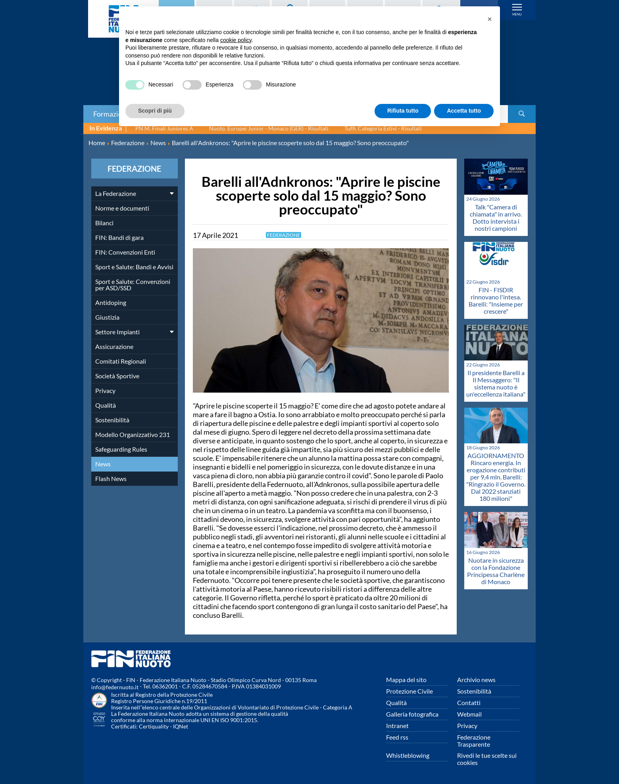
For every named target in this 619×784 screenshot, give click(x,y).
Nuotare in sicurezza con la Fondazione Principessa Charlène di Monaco (496, 570)
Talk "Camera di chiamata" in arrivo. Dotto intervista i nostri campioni (496, 217)
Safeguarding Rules (121, 449)
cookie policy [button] (236, 40)
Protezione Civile (409, 691)
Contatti (469, 702)
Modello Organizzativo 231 (132, 434)
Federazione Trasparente (473, 740)
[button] (489, 19)
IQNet (180, 726)
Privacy (105, 390)
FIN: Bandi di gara (119, 237)
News (103, 464)
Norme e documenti (122, 208)
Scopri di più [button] (155, 110)
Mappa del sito (406, 679)
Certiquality (154, 726)
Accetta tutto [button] (464, 110)
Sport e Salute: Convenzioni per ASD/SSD (132, 284)
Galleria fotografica (412, 714)
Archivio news (476, 679)
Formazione (111, 113)
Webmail (469, 714)
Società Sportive (117, 376)
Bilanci (104, 222)
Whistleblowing (407, 755)
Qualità (105, 405)
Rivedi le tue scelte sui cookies (487, 758)
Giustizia (107, 317)
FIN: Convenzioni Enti (125, 252)
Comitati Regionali (120, 361)
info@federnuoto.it (114, 687)
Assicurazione (114, 346)
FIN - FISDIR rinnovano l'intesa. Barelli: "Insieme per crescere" (496, 300)
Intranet (397, 725)
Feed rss (397, 737)
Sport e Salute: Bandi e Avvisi (134, 266)
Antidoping (110, 302)
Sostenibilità (112, 420)
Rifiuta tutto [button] (403, 110)
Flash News (111, 478)
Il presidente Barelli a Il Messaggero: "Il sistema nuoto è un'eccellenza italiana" (495, 383)
